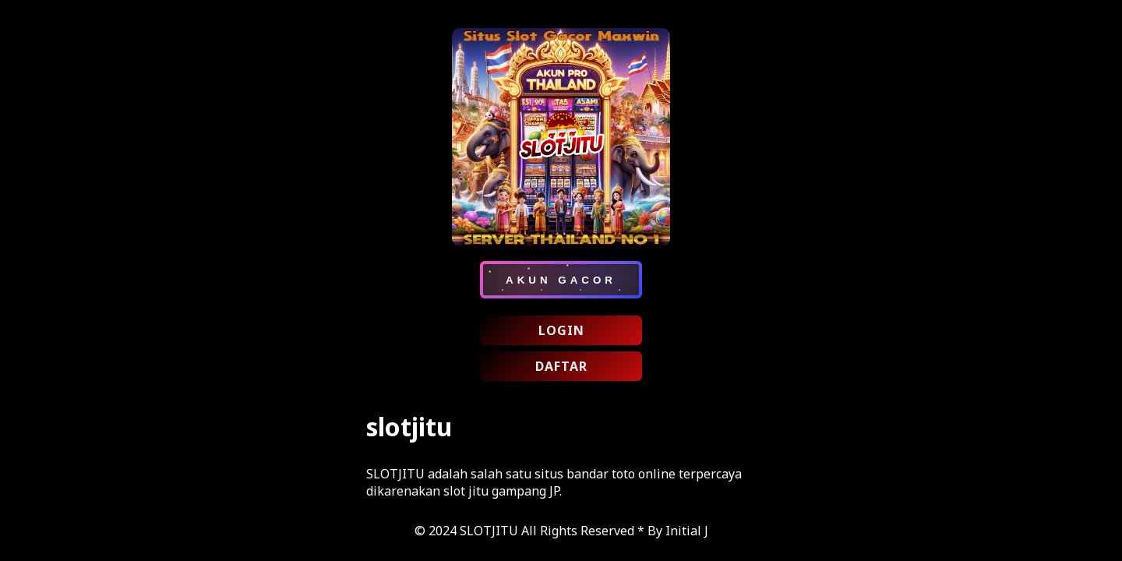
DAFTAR (561, 366)
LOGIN (561, 330)
